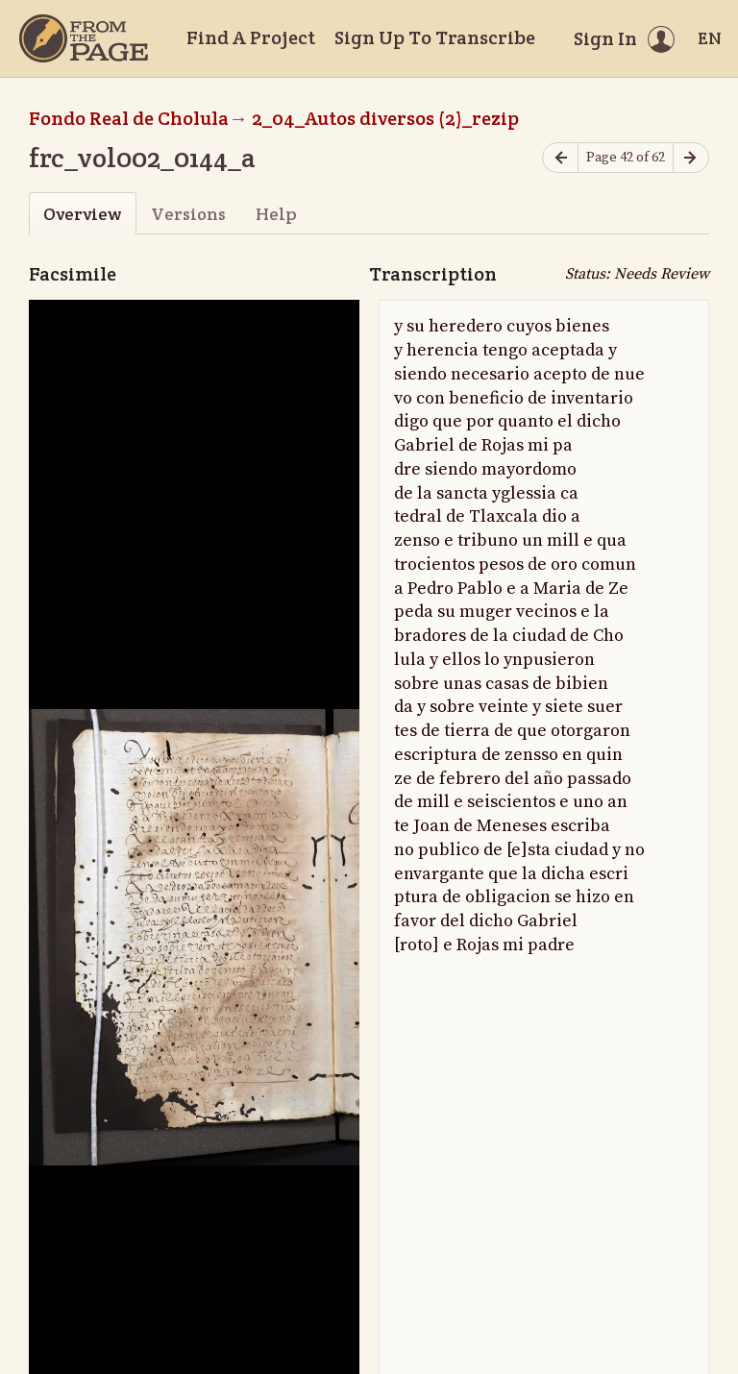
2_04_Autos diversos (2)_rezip (385, 118)
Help (276, 214)
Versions (188, 214)
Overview (82, 214)
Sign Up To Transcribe (434, 37)
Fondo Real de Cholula (129, 118)
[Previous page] (560, 158)
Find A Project (250, 37)
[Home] (83, 38)
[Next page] (691, 158)
